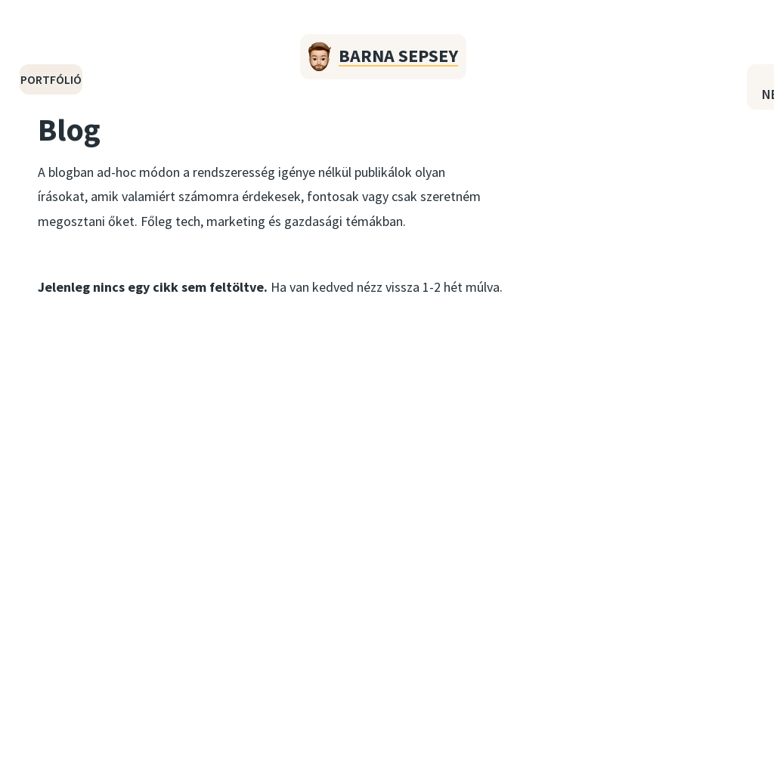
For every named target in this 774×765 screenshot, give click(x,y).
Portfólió (51, 79)
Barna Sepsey (398, 55)
